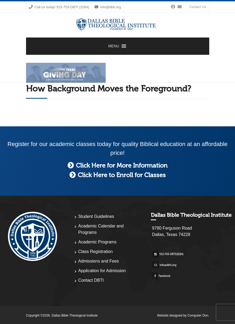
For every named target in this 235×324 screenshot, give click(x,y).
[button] (113, 46)
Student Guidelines (96, 216)
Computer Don (197, 315)
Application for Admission (102, 270)
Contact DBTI (91, 280)
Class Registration (95, 251)
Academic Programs (97, 242)
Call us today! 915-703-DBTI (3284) (59, 7)
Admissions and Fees (98, 261)
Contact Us (197, 7)
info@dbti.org (108, 7)
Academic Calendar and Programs (101, 229)
